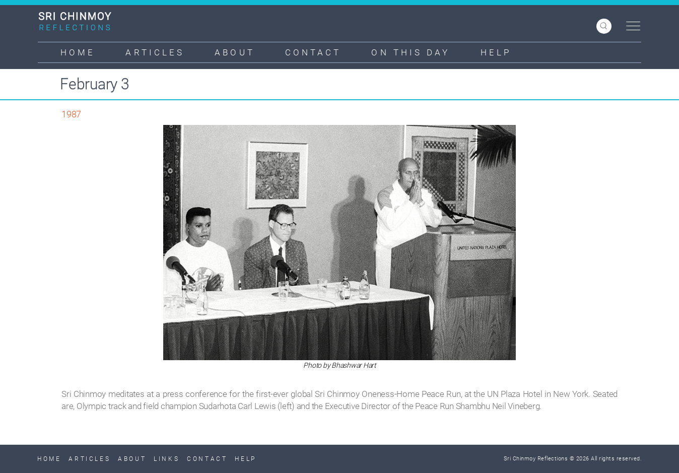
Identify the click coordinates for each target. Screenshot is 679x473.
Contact (313, 52)
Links (166, 458)
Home (77, 52)
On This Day (410, 52)
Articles (154, 52)
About (235, 52)
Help (496, 52)
